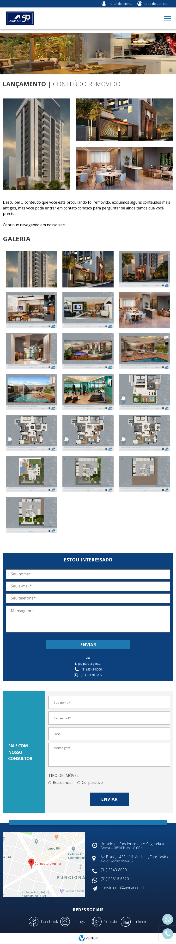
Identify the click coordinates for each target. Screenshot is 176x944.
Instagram (81, 921)
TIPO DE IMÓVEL (63, 775)
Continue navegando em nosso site (34, 225)
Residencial (63, 782)
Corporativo (92, 782)
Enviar (88, 644)
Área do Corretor (157, 4)
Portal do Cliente (121, 4)
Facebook (49, 921)
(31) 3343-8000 (167, 933)
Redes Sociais (88, 909)
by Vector (88, 938)
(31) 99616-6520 (167, 919)
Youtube (111, 921)
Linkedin (140, 921)
